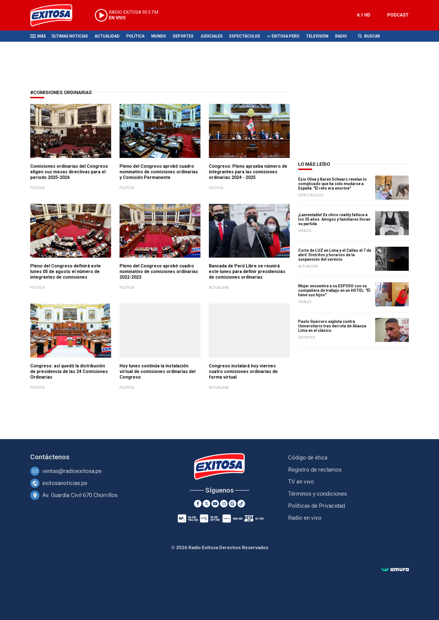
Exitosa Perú (285, 36)
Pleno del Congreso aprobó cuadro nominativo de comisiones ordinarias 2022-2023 (159, 271)
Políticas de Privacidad (316, 505)
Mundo (158, 36)
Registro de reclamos (315, 469)
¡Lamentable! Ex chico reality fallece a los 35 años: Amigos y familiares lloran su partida (334, 219)
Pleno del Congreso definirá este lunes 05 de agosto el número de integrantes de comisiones (65, 271)
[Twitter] (206, 503)
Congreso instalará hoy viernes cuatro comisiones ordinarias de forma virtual (243, 371)
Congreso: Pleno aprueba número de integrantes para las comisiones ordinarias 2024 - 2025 (248, 172)
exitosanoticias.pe (64, 483)
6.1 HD (363, 15)
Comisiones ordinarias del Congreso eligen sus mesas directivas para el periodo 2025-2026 (69, 172)
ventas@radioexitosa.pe (72, 471)
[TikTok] (241, 503)
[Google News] (232, 503)
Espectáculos (244, 36)
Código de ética (307, 457)
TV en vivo (301, 481)
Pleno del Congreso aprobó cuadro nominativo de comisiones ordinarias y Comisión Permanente (159, 172)
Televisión (317, 36)
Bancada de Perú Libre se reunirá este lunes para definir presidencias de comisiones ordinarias (247, 271)
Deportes (183, 36)
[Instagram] (224, 503)
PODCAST (398, 15)
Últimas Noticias (70, 36)
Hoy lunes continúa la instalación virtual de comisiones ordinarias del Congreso (157, 371)
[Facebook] (198, 503)
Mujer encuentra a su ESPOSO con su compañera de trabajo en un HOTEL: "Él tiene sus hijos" (334, 290)
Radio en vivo (304, 517)
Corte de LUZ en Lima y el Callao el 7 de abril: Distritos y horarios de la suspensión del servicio (334, 255)
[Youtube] (215, 503)
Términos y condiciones (317, 493)
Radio (341, 36)
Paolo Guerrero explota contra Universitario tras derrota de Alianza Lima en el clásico (332, 326)
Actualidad (107, 36)
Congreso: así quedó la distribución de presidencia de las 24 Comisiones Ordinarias (69, 371)
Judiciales (211, 36)
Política (135, 36)
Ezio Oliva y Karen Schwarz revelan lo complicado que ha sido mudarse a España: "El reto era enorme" (332, 183)
